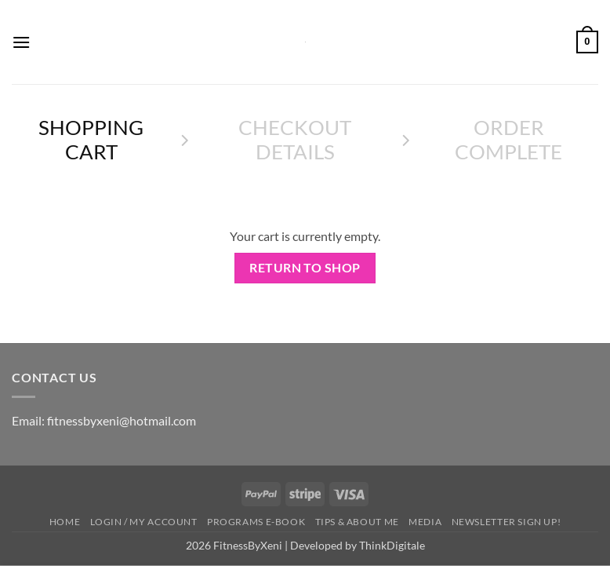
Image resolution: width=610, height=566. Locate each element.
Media (424, 522)
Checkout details (294, 139)
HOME (64, 522)
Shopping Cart (90, 139)
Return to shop (305, 268)
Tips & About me (357, 522)
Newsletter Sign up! (506, 522)
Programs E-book (256, 522)
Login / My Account (144, 522)
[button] (21, 42)
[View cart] (587, 42)
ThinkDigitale (392, 545)
